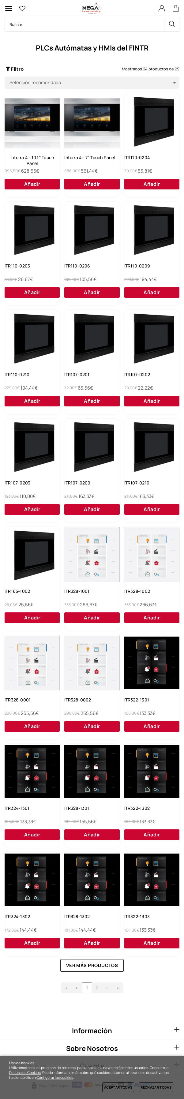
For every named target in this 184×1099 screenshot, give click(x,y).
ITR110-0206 (77, 266)
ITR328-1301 (76, 808)
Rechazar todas (156, 1087)
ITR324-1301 (17, 808)
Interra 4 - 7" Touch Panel (89, 157)
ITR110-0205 (17, 266)
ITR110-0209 (137, 266)
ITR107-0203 (17, 483)
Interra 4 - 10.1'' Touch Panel (32, 160)
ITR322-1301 (136, 700)
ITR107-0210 (136, 483)
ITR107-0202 (137, 374)
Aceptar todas (118, 1087)
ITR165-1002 (17, 591)
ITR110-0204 (137, 157)
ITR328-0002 (77, 700)
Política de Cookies (25, 1072)
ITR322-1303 (137, 916)
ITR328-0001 (18, 700)
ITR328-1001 (76, 591)
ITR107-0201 (76, 374)
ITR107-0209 (77, 483)
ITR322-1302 (137, 808)
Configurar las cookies (54, 1077)
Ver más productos (92, 965)
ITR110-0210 (17, 374)
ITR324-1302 (17, 916)
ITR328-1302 (77, 916)
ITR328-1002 (137, 591)
